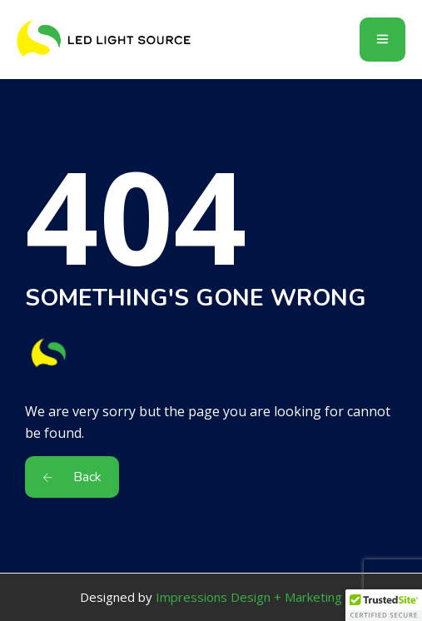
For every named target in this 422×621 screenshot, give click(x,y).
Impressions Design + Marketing (249, 597)
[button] (383, 605)
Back (72, 477)
